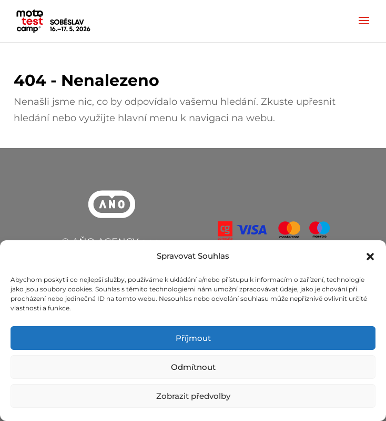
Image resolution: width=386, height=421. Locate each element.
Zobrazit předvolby (193, 396)
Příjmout (193, 338)
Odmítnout (193, 367)
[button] (370, 256)
